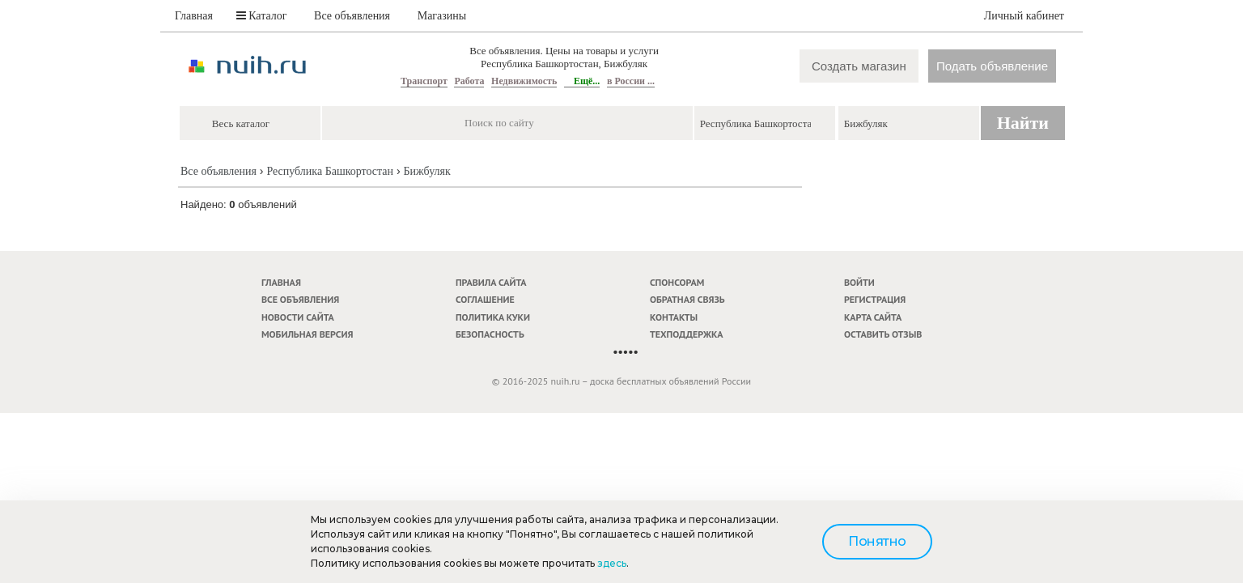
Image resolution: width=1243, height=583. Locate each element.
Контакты (674, 317)
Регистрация (875, 299)
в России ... (631, 81)
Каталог (261, 16)
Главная (194, 16)
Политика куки (493, 317)
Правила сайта (491, 282)
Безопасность (490, 334)
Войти (859, 282)
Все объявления (352, 16)
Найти (1023, 123)
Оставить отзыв (883, 334)
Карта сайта (872, 317)
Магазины (442, 16)
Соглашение (485, 299)
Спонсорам (677, 282)
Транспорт (424, 81)
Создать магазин (859, 66)
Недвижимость (524, 81)
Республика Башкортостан (329, 171)
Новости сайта (297, 317)
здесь (611, 563)
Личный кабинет (1024, 16)
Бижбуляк (427, 171)
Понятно (877, 541)
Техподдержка (686, 334)
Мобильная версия (307, 334)
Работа (469, 81)
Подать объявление (992, 66)
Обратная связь (687, 299)
